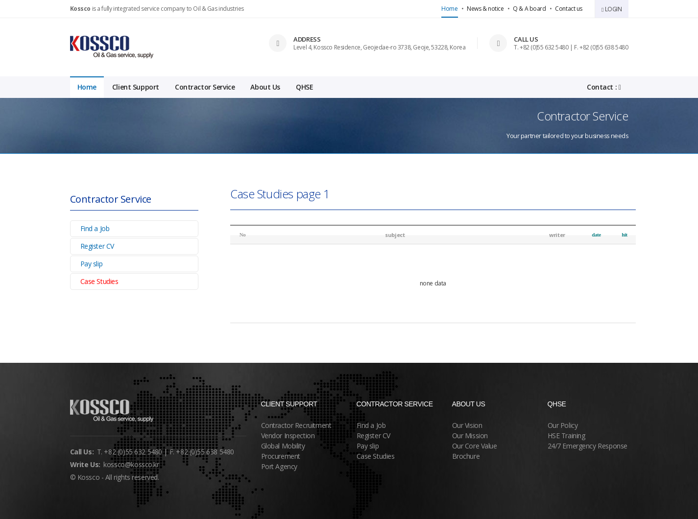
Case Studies (99, 281)
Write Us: (85, 464)
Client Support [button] (135, 87)
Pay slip (91, 263)
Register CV (97, 246)
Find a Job (95, 228)
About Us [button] (265, 87)
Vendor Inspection (288, 435)
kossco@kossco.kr (131, 464)
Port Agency (279, 466)
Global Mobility (283, 445)
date (596, 234)
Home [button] (86, 87)
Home (449, 8)
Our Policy (563, 425)
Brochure (466, 456)
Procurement (280, 456)
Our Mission (470, 435)
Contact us (568, 8)
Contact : (604, 87)
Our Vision (467, 425)
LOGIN (612, 9)
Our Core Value (474, 445)
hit (624, 234)
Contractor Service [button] (205, 87)
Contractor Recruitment (296, 425)
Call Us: (82, 451)
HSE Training (566, 435)
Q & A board (529, 8)
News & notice (485, 8)
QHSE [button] (304, 87)
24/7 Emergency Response (587, 445)
